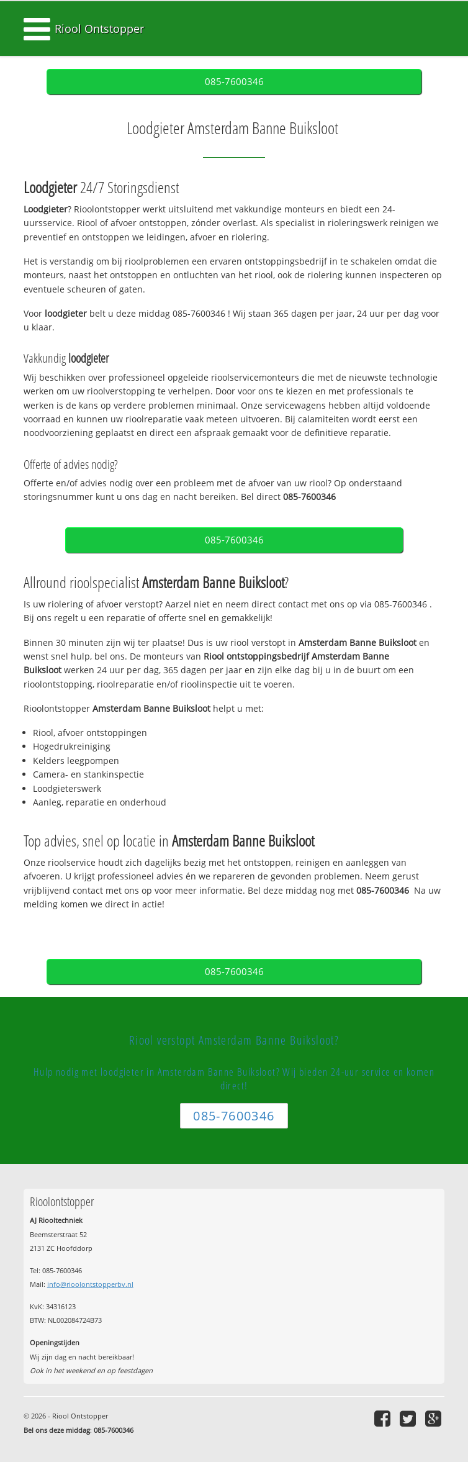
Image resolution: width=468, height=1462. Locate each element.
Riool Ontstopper (99, 28)
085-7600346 (234, 81)
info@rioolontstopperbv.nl (90, 1284)
